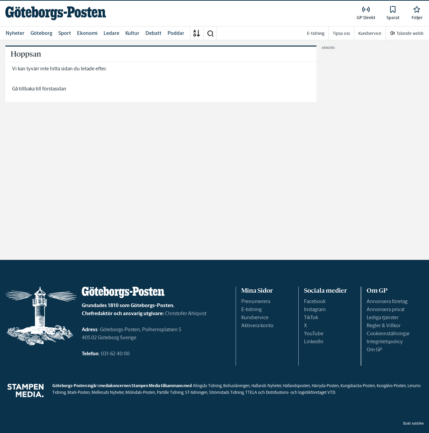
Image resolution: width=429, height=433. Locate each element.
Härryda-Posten (325, 385)
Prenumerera (255, 301)
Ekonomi (87, 33)
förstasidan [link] (54, 88)
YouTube (313, 333)
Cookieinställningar (388, 333)
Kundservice (254, 317)
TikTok (311, 317)
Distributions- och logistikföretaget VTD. (301, 392)
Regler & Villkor (384, 325)
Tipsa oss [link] (341, 33)
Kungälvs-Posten (391, 385)
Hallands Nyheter (266, 385)
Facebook (314, 301)
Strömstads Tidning (226, 392)
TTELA (251, 392)
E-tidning (251, 309)
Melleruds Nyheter (107, 392)
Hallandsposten (296, 385)
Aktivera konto (257, 325)
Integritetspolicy (385, 341)
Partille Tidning (170, 392)
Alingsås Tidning (207, 385)
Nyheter (15, 33)
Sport (64, 33)
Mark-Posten (78, 392)
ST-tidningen (196, 392)
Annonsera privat (386, 309)
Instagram (314, 309)
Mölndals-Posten (140, 392)
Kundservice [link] (369, 33)
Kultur (132, 33)
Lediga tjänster (383, 317)
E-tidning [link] (315, 33)
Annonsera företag (387, 301)
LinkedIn (313, 341)
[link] (55, 13)
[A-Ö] (196, 33)
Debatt (153, 33)
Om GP (374, 349)
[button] (210, 33)
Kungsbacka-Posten (358, 385)
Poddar (176, 33)
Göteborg (41, 33)
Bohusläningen (236, 385)
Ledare (111, 33)
